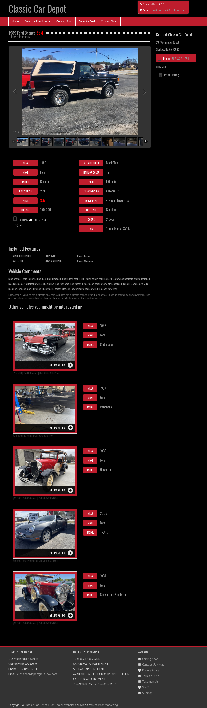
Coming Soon (64, 21)
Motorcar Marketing (105, 705)
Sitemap (147, 693)
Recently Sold (87, 21)
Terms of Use (150, 676)
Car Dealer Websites (63, 705)
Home (15, 21)
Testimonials (150, 682)
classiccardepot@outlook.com (167, 10)
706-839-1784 (159, 3)
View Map (161, 67)
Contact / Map (109, 21)
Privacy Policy (150, 670)
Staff (145, 687)
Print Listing (171, 74)
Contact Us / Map (153, 665)
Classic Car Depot (37, 8)
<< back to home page (19, 36)
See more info (58, 365)
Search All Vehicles (37, 21)
